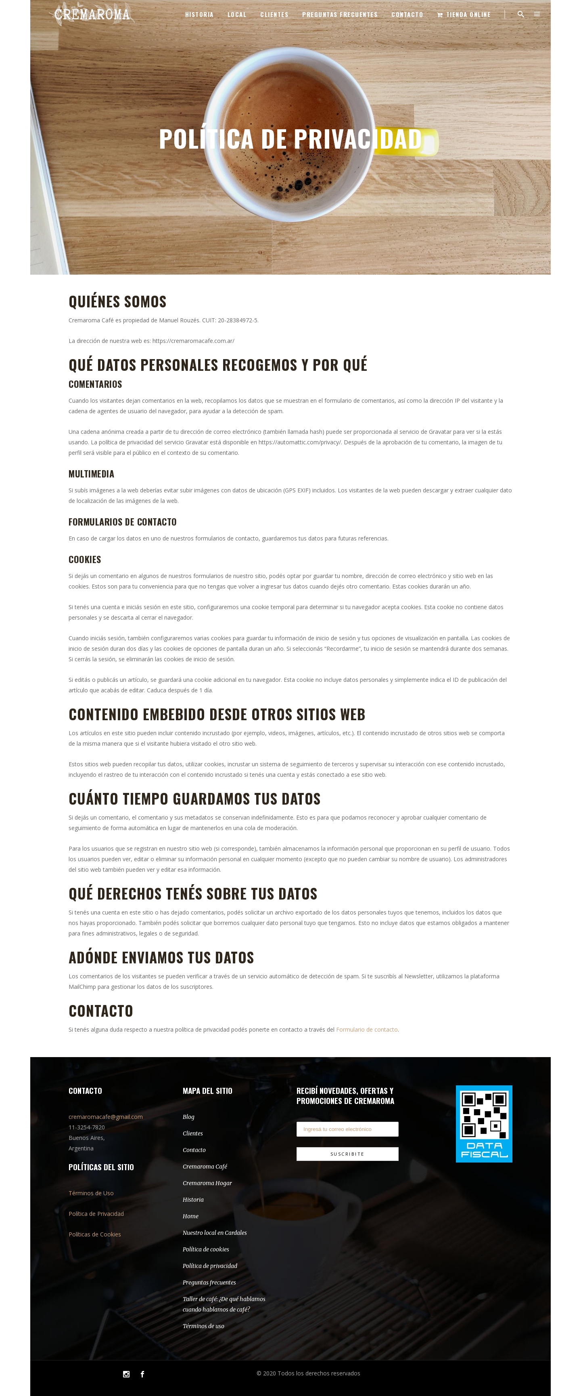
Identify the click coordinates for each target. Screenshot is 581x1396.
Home (191, 1216)
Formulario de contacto (367, 1029)
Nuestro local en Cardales (215, 1232)
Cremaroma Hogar (207, 1183)
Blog (188, 1117)
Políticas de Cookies (95, 1234)
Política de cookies (206, 1249)
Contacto (194, 1150)
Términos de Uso (91, 1193)
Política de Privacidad (96, 1213)
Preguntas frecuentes (209, 1282)
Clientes (193, 1133)
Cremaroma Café (205, 1166)
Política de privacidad (210, 1266)
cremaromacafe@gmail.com (106, 1117)
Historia (193, 1199)
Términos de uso (203, 1326)
